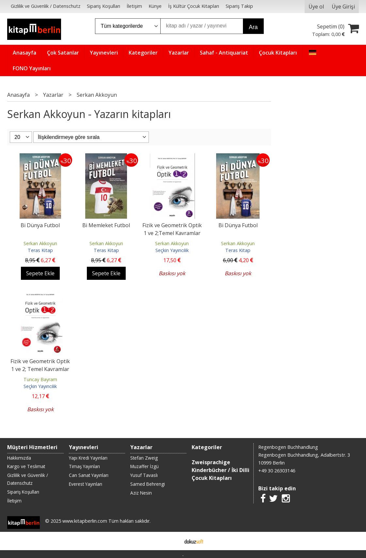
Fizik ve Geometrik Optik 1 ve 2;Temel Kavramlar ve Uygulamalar (172, 233)
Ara (253, 27)
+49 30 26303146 (276, 470)
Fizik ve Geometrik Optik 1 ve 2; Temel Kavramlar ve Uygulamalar (40, 369)
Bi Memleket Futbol (106, 225)
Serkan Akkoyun (40, 243)
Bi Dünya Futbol (40, 225)
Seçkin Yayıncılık (172, 250)
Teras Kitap (40, 250)
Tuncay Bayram (40, 379)
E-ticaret (172, 541)
